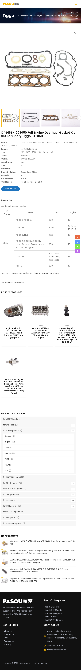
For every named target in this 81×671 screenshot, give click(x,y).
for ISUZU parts (9, 507)
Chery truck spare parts (43, 274)
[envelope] (77, 251)
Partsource (9, 642)
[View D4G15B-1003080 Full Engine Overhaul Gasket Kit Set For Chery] (10, 119)
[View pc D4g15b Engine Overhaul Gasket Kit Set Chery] (30, 119)
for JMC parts (9, 501)
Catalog (7, 645)
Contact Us (9, 636)
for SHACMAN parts (11, 513)
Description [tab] (6, 201)
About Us (8, 632)
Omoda (8, 437)
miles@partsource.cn (56, 651)
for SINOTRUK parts (11, 478)
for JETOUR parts (10, 420)
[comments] (77, 246)
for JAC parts (9, 496)
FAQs (6, 639)
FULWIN (8, 466)
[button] (75, 34)
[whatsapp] (77, 242)
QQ (6, 449)
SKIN (6, 472)
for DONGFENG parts (12, 524)
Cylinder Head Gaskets (14, 283)
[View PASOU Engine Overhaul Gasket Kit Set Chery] (70, 119)
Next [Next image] (79, 119)
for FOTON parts (10, 484)
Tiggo (7, 443)
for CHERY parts (10, 432)
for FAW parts (9, 519)
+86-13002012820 (55, 646)
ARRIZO (8, 454)
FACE (7, 460)
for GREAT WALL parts (12, 490)
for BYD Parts (9, 426)
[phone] (77, 237)
